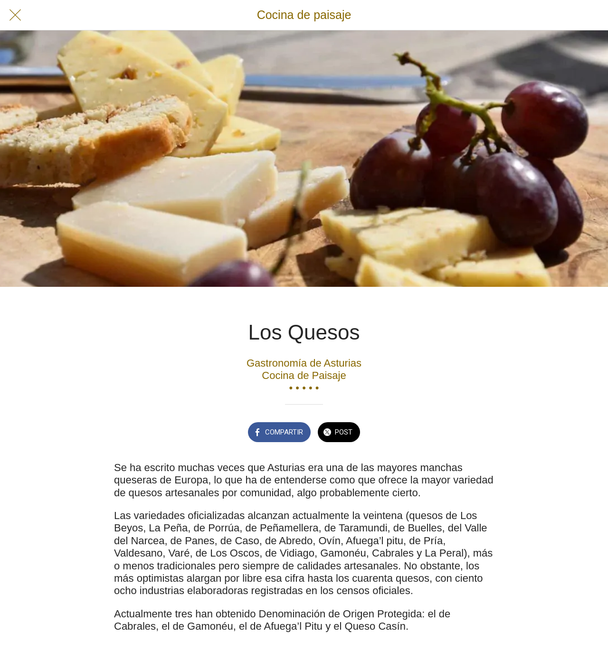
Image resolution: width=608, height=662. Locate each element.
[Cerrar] (15, 15)
